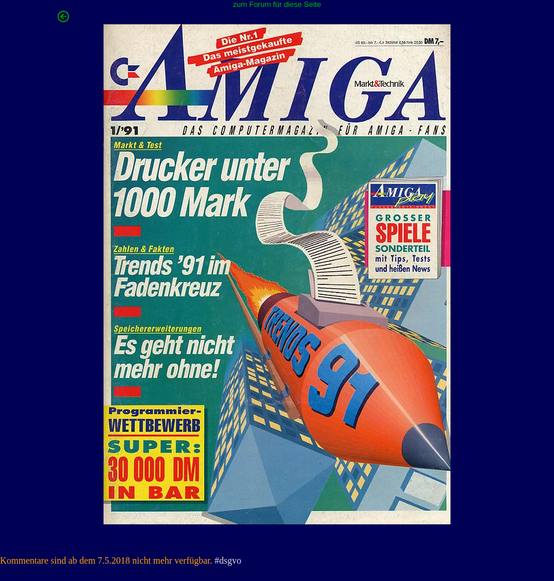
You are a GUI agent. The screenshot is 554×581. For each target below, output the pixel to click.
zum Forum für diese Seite (277, 4)
